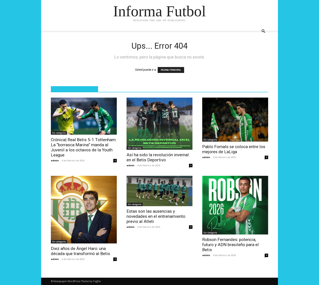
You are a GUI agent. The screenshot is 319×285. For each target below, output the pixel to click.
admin (55, 160)
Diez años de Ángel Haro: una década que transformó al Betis (80, 251)
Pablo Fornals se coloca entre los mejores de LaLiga (233, 149)
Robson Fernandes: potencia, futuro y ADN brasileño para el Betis (230, 244)
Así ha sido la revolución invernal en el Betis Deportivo (158, 157)
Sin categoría (59, 132)
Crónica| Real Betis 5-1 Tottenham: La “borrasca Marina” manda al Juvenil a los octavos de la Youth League (83, 147)
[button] (263, 32)
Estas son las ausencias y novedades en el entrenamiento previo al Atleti (156, 216)
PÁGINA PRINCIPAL (171, 70)
